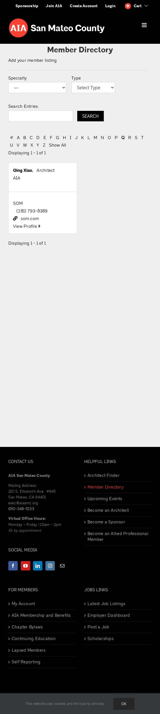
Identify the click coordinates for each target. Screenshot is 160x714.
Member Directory (105, 487)
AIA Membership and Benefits (41, 615)
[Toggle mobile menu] (145, 25)
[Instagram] (50, 565)
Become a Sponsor (106, 522)
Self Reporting (26, 662)
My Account (23, 603)
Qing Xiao (22, 170)
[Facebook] (13, 565)
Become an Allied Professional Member (117, 536)
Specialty (17, 78)
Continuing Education (34, 638)
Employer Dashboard (108, 615)
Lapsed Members (28, 650)
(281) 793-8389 (32, 211)
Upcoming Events (104, 498)
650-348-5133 (21, 508)
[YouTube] (25, 565)
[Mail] (62, 565)
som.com (30, 218)
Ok (124, 704)
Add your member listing (32, 60)
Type (76, 78)
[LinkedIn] (37, 565)
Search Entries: (23, 106)
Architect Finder (103, 475)
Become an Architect (108, 510)
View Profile (26, 226)
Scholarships (100, 638)
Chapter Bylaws (27, 627)
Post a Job (98, 627)
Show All (57, 145)
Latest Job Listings (106, 603)
